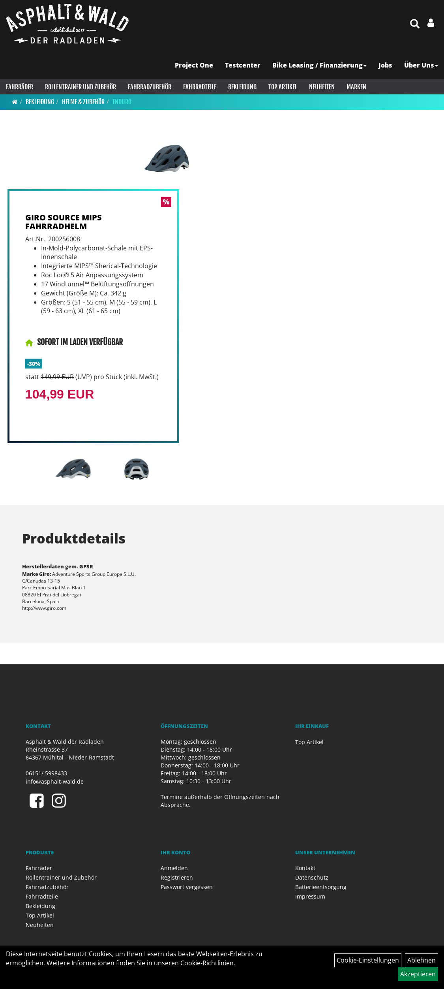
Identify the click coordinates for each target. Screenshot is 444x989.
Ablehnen (421, 960)
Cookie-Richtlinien (207, 963)
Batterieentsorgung (321, 887)
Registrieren (177, 877)
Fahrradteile (199, 87)
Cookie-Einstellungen (368, 960)
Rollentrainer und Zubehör (80, 87)
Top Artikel (282, 87)
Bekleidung (242, 87)
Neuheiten (322, 87)
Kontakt (305, 868)
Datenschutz (311, 877)
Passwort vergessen (187, 887)
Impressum (310, 896)
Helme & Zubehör (83, 102)
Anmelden (174, 868)
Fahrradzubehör (149, 87)
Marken (356, 87)
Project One (194, 65)
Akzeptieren (418, 974)
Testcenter (242, 65)
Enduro (121, 102)
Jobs (385, 65)
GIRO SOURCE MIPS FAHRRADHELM (63, 221)
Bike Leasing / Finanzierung (319, 65)
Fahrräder (19, 87)
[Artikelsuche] (415, 24)
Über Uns (421, 65)
